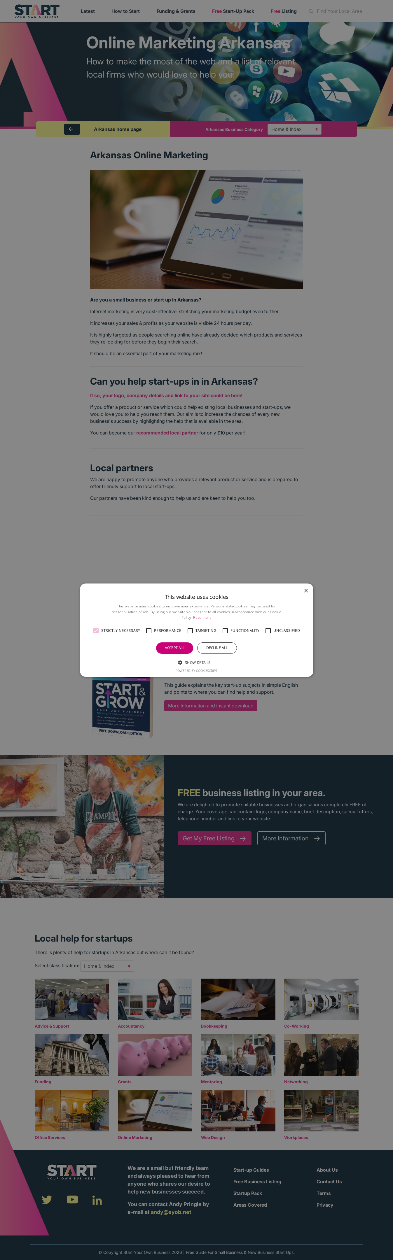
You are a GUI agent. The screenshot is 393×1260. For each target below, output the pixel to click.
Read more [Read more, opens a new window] (202, 617)
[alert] (196, 630)
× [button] (306, 590)
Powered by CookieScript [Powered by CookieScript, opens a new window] (196, 670)
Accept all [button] (174, 647)
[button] (96, 631)
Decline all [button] (217, 647)
